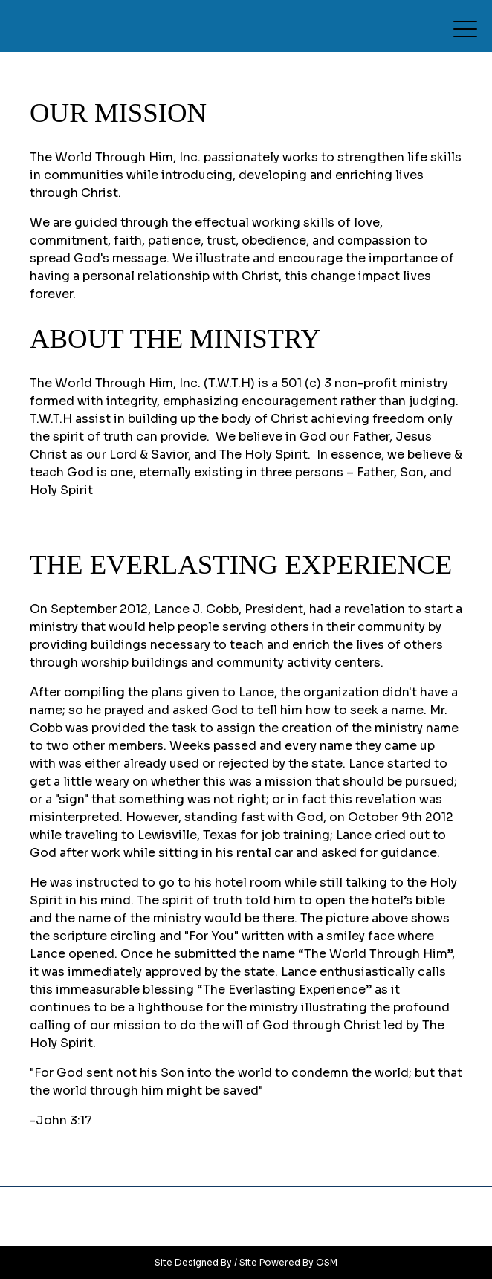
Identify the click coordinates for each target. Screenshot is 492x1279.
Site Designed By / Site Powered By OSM (246, 1262)
